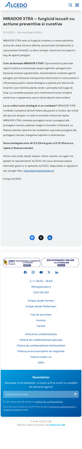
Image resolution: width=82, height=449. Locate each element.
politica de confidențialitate (49, 401)
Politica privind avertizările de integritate (41, 351)
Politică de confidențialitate (41, 334)
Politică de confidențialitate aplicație (41, 340)
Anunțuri (41, 320)
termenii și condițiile (12, 410)
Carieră (41, 326)
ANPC (41, 362)
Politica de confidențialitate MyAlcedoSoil (41, 345)
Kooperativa (57, 424)
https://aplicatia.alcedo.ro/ (38, 170)
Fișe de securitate (41, 314)
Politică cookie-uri (41, 357)
